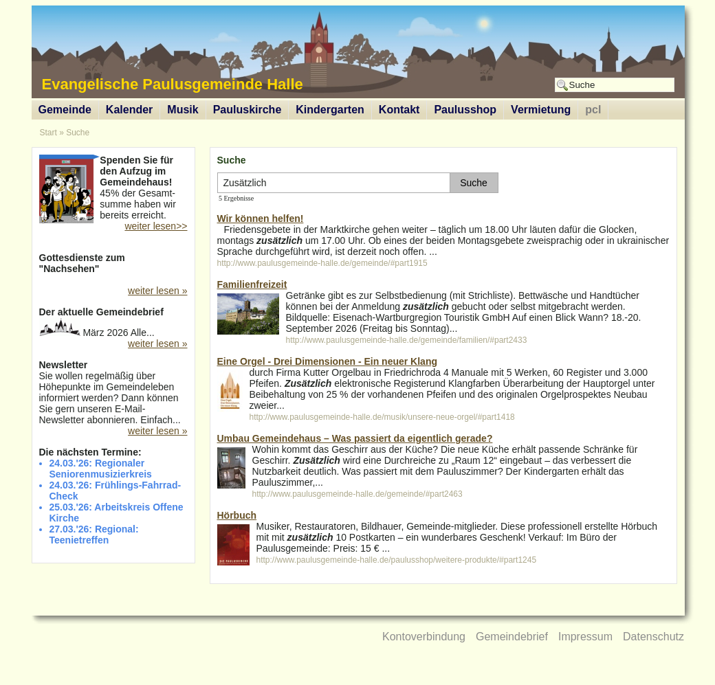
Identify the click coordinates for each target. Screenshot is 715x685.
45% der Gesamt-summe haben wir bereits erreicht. (113, 189)
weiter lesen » (157, 290)
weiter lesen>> (155, 226)
